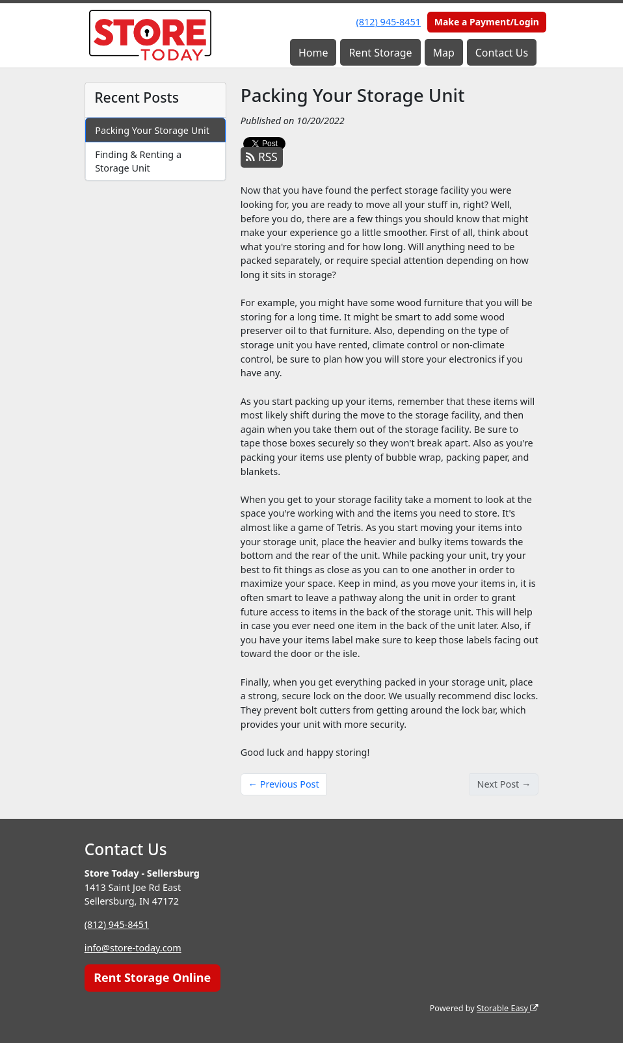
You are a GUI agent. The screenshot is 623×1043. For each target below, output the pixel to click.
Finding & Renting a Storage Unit (138, 161)
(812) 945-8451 (388, 22)
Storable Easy (507, 1008)
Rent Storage (380, 52)
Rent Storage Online (152, 977)
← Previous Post (283, 784)
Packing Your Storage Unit (152, 130)
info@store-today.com (133, 948)
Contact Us (501, 52)
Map (443, 52)
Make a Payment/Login (486, 22)
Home (313, 52)
